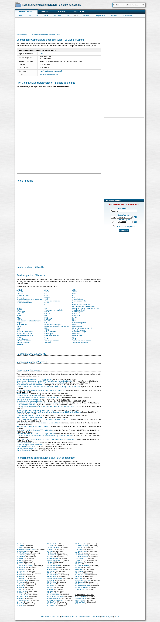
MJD (18, 328)
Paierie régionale (50, 332)
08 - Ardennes (21, 556)
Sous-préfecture (100, 15)
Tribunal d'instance (23, 343)
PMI (68, 15)
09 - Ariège (20, 558)
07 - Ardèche (21, 555)
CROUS (47, 314)
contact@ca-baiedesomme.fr (50, 74)
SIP (73, 337)
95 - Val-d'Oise (80, 589)
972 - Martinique (80, 598)
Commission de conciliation (54, 310)
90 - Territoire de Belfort (82, 580)
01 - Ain (19, 544)
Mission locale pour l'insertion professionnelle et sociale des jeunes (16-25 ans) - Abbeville (49, 412)
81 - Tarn (78, 564)
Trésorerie (48, 343)
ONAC (47, 330)
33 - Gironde (21, 604)
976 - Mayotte (79, 604)
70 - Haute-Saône (81, 544)
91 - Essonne (79, 582)
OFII (18, 330)
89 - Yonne (78, 578)
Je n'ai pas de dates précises (125, 226)
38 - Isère (50, 549)
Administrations (26, 12)
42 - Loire (50, 556)
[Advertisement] (80, 25)
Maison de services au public (82, 328)
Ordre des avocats (78, 330)
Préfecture (86, 15)
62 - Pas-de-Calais (53, 593)
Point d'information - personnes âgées (85, 308)
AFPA (74, 290)
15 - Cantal (20, 569)
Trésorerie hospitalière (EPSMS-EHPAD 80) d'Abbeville (36, 434)
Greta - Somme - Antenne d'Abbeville (29, 417)
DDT (46, 315)
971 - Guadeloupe (81, 596)
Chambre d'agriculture (52, 301)
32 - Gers (20, 602)
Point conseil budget (79, 332)
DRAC (19, 317)
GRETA (47, 323)
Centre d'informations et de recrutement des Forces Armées (83, 305)
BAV (46, 294)
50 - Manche (51, 571)
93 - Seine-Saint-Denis (82, 585)
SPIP (46, 339)
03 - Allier (20, 547)
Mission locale (77, 326)
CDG (46, 299)
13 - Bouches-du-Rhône (24, 565)
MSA (46, 328)
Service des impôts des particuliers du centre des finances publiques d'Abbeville (44, 436)
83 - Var (77, 567)
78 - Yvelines (79, 558)
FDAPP (47, 321)
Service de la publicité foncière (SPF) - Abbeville (34, 430)
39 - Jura (50, 551)
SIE (46, 337)
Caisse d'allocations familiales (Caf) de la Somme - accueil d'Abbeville (41, 383)
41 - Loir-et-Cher (52, 555)
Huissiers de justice (79, 323)
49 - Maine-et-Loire (53, 569)
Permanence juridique (24, 334)
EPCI (76, 15)
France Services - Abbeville (26, 446)
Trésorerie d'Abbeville (24, 443)
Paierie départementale (25, 332)
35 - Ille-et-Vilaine (52, 544)
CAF (37, 15)
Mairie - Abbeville (22, 394)
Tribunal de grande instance (82, 341)
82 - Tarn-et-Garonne (82, 565)
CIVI (46, 308)
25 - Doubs (20, 585)
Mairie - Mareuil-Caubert (25, 448)
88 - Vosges (79, 576)
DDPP (19, 315)
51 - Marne (50, 573)
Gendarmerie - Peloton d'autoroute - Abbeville (32, 426)
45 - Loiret (50, 562)
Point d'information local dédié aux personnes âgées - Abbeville (39, 423)
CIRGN (19, 308)
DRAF (47, 317)
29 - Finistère (21, 593)
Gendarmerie (114, 15)
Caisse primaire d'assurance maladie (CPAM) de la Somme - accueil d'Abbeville (44, 381)
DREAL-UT (48, 319)
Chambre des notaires (24, 303)
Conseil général (77, 299)
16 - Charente (21, 571)
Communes (60, 12)
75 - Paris (78, 553)
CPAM (29, 15)
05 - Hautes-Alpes (22, 551)
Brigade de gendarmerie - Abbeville (29, 416)
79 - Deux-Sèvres (81, 560)
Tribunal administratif (24, 341)
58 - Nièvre (50, 585)
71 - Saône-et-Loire (81, 545)
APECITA (20, 294)
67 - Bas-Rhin (51, 602)
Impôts (46, 15)
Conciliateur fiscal (78, 310)
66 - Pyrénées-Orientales (55, 600)
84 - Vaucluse (79, 569)
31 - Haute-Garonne (23, 600)
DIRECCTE (76, 315)
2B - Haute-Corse (22, 596)
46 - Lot (49, 564)
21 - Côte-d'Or (21, 578)
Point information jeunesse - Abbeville (30, 385)
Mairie (20, 15)
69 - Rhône (50, 605)
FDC (74, 321)
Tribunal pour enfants (52, 341)
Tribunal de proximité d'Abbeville (28, 399)
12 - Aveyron (21, 564)
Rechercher (123, 231)
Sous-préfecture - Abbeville (26, 405)
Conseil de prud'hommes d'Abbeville (29, 401)
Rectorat (19, 337)
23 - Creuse (20, 582)
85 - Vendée (79, 571)
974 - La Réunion (80, 602)
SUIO (74, 339)
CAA (46, 295)
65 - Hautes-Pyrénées (54, 598)
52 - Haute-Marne (53, 575)
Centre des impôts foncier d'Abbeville (29, 445)
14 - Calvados (21, 567)
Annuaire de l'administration (50, 616)
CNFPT (19, 310)
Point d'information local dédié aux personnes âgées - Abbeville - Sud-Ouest (43, 419)
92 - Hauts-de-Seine (81, 584)
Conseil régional (78, 312)
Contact (117, 616)
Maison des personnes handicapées (57, 326)
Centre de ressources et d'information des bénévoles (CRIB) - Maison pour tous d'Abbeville (48, 387)
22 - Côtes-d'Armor (23, 580)
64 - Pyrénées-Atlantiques (55, 596)
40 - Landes (51, 553)
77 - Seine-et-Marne (81, 556)
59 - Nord (50, 587)
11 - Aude (20, 562)
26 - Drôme (20, 587)
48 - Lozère (51, 567)
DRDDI (74, 317)
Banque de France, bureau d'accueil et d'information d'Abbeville (38, 403)
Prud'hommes (77, 335)
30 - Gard (20, 598)
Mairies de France (84, 616)
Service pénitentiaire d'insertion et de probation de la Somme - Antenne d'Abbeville (45, 406)
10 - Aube (20, 560)
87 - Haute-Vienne (81, 575)
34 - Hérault (20, 605)
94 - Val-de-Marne (81, 587)
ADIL (46, 290)
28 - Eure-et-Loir (22, 591)
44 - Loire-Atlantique (53, 560)
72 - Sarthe (78, 547)
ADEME (19, 290)
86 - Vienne (79, 573)
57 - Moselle (51, 584)
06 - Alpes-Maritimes (23, 553)
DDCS (74, 314)
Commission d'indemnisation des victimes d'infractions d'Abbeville (40, 390)
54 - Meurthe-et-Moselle (55, 578)
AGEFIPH (20, 292)
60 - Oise (50, 589)
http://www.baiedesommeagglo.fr (51, 71)
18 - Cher (20, 575)
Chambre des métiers (79, 301)
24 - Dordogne (21, 584)
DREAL (19, 319)
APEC (74, 292)
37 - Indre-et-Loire (53, 547)
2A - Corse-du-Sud (22, 595)
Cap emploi (21, 297)
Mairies (45, 12)
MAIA (74, 324)
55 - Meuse (51, 580)
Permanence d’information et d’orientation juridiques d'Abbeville (38, 397)
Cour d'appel (21, 312)
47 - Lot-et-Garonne (53, 565)
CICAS (47, 303)
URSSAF (20, 344)
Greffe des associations (25, 335)
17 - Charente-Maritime (24, 573)
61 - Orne (50, 591)
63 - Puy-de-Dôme (53, 595)
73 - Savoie (79, 549)
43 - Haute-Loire (52, 558)
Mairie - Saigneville (23, 450)
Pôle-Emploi (57, 15)
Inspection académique (52, 324)
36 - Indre (50, 545)
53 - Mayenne (51, 576)
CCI (73, 297)
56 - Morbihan (51, 582)
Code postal (78, 12)
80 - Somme (79, 562)
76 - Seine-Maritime (81, 555)
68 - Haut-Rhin (52, 604)
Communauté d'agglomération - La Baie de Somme (34, 379)
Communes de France (69, 616)
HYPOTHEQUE (22, 324)
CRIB (18, 314)
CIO (46, 304)
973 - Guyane (79, 600)
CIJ (18, 304)
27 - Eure (19, 589)
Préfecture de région (52, 335)
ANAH (47, 292)
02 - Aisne (20, 545)
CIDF (74, 303)
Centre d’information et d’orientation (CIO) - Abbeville (35, 410)
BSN (74, 294)
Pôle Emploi (49, 334)
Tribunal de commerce (80, 343)
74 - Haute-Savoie (81, 551)
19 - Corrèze (21, 576)
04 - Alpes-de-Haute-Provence (26, 549)
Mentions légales (107, 616)
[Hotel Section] (59, 223)
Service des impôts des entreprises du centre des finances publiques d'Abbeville (46, 439)
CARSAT (48, 297)
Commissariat (127, 15)
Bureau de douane (23, 295)
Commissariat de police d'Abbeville (29, 396)
